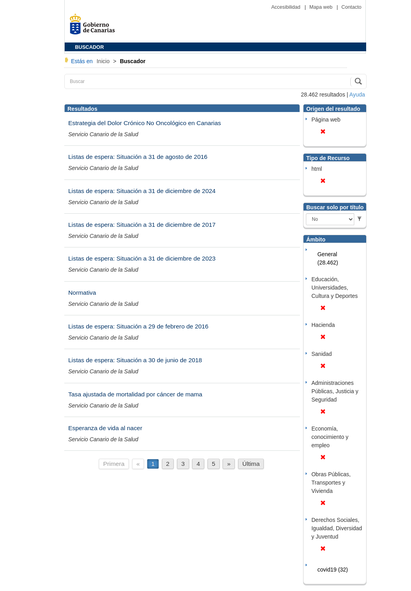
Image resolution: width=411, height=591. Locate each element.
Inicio (103, 61)
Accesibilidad (286, 7)
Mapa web (321, 7)
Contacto (351, 7)
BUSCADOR (89, 47)
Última (251, 463)
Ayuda (357, 94)
